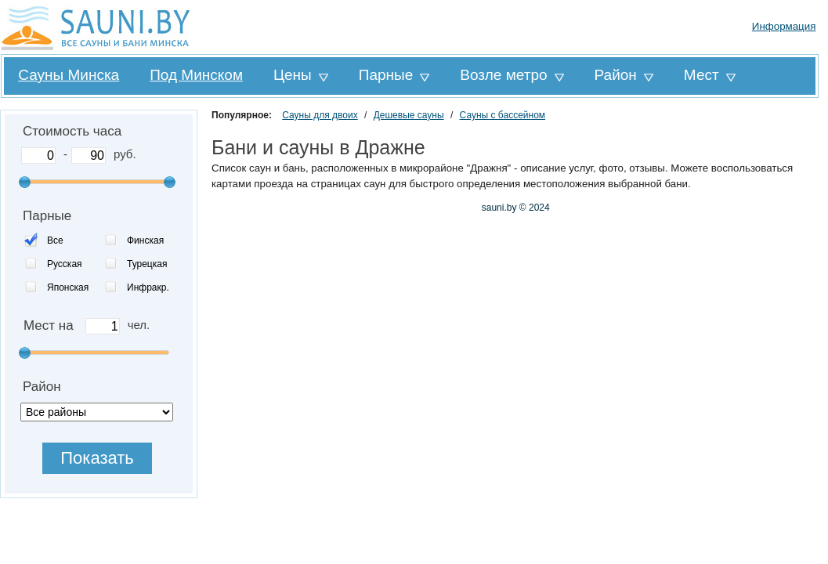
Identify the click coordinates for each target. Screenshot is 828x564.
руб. (125, 154)
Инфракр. (148, 287)
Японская (68, 287)
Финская (145, 240)
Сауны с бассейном (502, 115)
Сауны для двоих (319, 115)
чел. (139, 324)
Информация (784, 26)
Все (55, 240)
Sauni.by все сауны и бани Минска (98, 27)
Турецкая (147, 263)
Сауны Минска (68, 75)
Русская (64, 263)
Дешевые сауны (409, 115)
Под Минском (196, 75)
